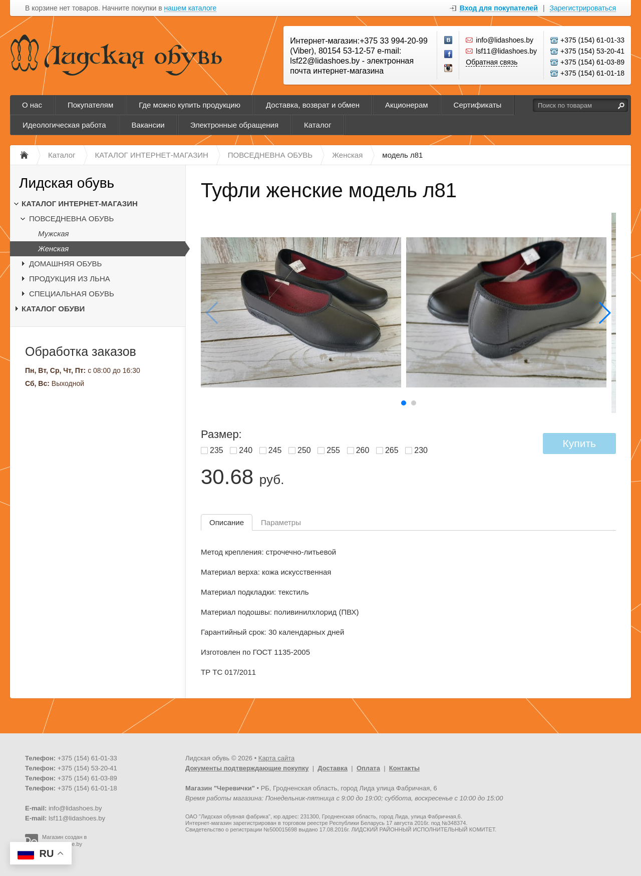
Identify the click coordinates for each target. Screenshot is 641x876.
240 (245, 450)
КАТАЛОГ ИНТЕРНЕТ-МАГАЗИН (80, 203)
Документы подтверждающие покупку (247, 768)
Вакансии (148, 125)
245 (275, 450)
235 (216, 450)
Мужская (53, 233)
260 (363, 450)
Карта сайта (276, 758)
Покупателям (90, 105)
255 (333, 450)
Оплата (368, 768)
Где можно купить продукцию (189, 105)
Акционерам (406, 105)
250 (304, 450)
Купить (579, 443)
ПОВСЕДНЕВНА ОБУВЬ (71, 218)
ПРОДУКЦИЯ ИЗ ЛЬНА (69, 278)
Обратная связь (491, 62)
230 (421, 450)
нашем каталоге (190, 8)
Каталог (318, 125)
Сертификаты (478, 105)
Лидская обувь (66, 183)
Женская (53, 248)
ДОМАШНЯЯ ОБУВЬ (65, 263)
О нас (32, 105)
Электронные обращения (234, 125)
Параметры (281, 522)
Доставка (332, 768)
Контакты (404, 768)
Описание (226, 522)
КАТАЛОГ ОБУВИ (53, 308)
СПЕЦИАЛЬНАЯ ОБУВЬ (71, 293)
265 (392, 450)
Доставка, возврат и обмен (313, 105)
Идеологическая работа (64, 125)
